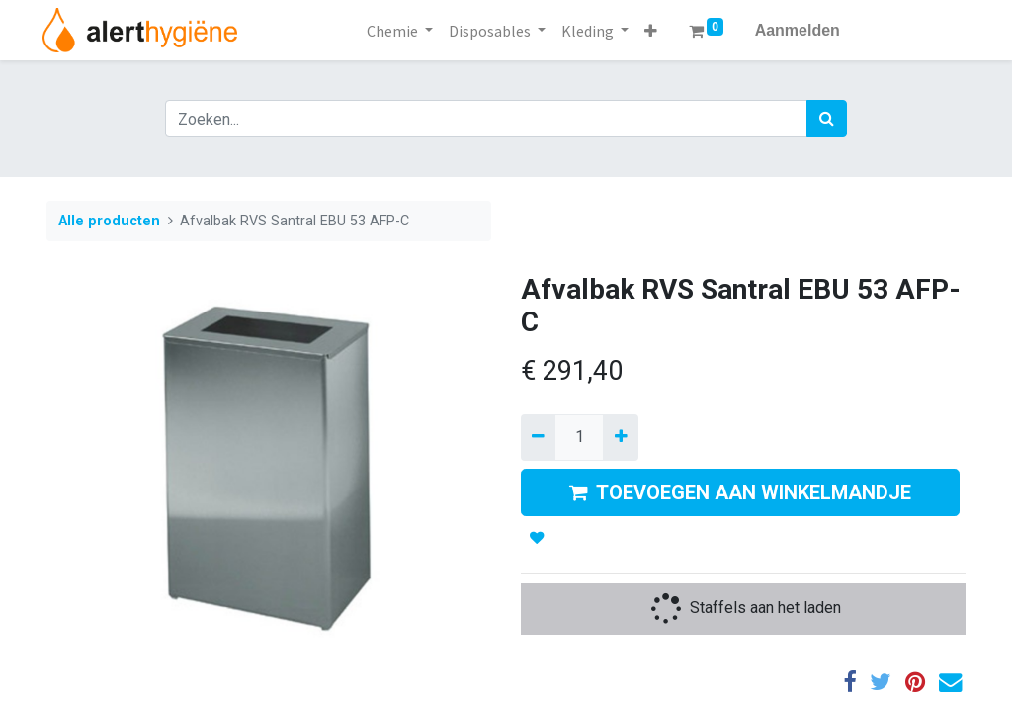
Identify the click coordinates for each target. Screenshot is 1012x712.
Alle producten (109, 221)
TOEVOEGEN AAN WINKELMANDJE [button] (740, 492)
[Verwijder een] (538, 437)
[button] (650, 30)
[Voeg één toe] (620, 437)
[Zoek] (826, 118)
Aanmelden (797, 30)
